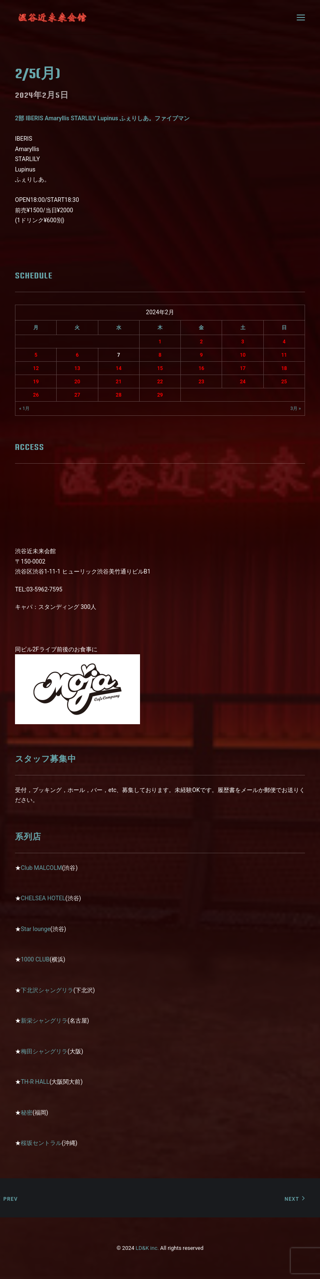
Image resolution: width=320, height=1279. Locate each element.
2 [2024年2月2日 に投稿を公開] (201, 342)
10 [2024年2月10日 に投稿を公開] (243, 355)
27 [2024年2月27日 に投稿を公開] (77, 395)
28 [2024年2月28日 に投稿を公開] (119, 395)
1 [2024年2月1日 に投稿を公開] (160, 342)
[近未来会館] (52, 17)
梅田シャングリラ (44, 1051)
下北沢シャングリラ (47, 990)
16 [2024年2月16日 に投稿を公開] (201, 368)
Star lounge (35, 929)
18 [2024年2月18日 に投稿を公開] (284, 368)
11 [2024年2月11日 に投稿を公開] (284, 355)
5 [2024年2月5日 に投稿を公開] (36, 355)
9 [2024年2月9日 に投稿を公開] (201, 355)
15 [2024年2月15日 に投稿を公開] (160, 368)
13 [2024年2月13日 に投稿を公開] (77, 368)
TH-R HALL (35, 1081)
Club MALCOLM (41, 867)
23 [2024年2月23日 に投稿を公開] (201, 382)
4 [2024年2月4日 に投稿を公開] (283, 342)
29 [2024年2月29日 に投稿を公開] (160, 395)
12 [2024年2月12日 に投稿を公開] (36, 368)
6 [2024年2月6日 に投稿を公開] (77, 355)
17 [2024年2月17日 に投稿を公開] (243, 368)
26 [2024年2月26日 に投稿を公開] (36, 395)
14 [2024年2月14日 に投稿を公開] (119, 368)
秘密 (26, 1112)
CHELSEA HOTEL (43, 898)
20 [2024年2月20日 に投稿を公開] (77, 382)
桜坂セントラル (41, 1143)
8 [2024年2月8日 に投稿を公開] (160, 355)
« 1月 (24, 408)
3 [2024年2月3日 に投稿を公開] (242, 342)
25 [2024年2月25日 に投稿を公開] (284, 382)
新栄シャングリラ (44, 1020)
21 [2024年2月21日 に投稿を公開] (119, 382)
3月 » (295, 408)
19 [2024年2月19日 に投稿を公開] (36, 382)
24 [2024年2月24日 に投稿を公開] (243, 382)
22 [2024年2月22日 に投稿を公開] (160, 382)
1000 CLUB (35, 959)
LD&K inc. (147, 1248)
